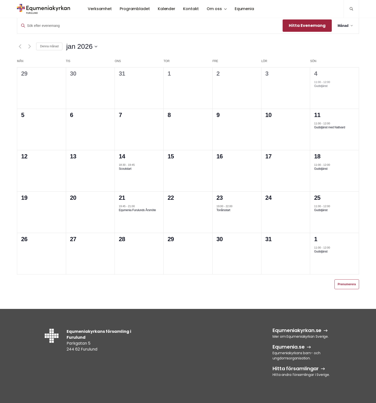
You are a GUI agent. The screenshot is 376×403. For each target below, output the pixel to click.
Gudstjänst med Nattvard (329, 127)
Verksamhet (100, 9)
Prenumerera (347, 284)
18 (317, 156)
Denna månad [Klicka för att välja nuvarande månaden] (49, 46)
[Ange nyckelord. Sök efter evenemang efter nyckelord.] (150, 26)
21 (122, 197)
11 (317, 115)
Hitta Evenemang (307, 25)
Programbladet (135, 9)
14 (122, 156)
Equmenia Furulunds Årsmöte (137, 210)
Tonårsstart (223, 210)
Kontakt (191, 9)
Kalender (166, 9)
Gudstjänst (320, 86)
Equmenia (244, 9)
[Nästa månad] (29, 47)
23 (220, 197)
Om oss (214, 9)
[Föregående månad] (20, 47)
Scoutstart (125, 168)
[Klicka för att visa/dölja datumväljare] (81, 46)
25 (317, 197)
